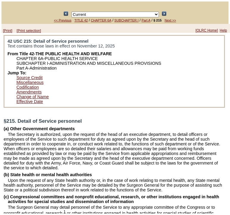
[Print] (7, 31)
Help (223, 30)
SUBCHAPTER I (126, 20)
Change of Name (32, 96)
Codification (27, 87)
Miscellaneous (29, 82)
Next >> (170, 20)
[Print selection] (29, 31)
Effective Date (29, 101)
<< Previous (62, 20)
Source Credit (29, 77)
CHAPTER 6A (101, 20)
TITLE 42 (81, 20)
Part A (146, 20)
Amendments (29, 92)
